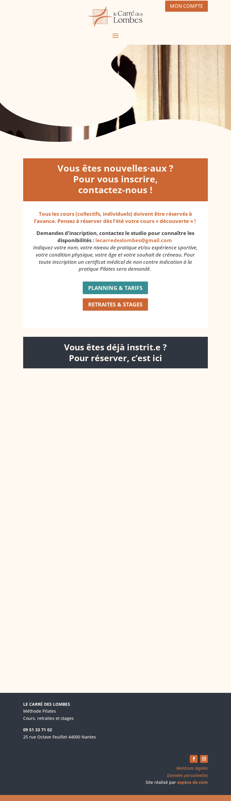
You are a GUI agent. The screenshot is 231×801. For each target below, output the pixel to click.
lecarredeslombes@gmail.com (133, 240)
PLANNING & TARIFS (115, 287)
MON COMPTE (186, 6)
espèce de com (192, 782)
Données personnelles (187, 775)
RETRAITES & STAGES (115, 304)
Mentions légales (192, 768)
